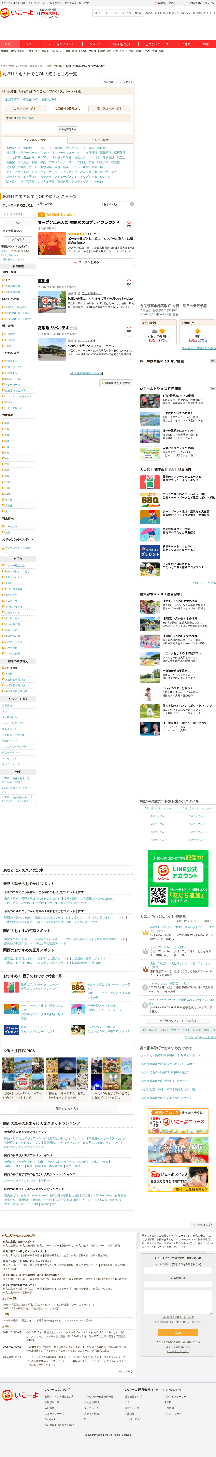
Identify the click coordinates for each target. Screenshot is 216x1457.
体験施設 (108, 157)
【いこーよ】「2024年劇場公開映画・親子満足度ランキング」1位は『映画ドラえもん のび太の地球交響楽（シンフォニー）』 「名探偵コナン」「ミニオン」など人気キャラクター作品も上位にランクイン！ (76, 1361)
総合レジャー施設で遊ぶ (19, 1161)
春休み (149, 13)
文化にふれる (99, 1161)
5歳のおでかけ (197, 824)
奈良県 (197, 1029)
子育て (186, 44)
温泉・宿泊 (73, 1166)
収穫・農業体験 (36, 1166)
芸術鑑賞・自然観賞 (13, 734)
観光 (114, 171)
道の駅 (104, 171)
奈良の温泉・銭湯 (13, 1288)
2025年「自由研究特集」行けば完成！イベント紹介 (17, 799)
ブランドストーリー (175, 1396)
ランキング (94, 44)
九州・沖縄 (151, 51)
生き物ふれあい (10, 717)
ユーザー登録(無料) (190, 3)
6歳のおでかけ (159, 832)
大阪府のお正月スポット (87, 958)
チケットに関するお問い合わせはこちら (178, 1342)
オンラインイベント (61, 44)
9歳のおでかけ (197, 840)
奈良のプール (98, 1245)
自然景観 (91, 152)
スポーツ (7, 711)
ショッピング (68, 171)
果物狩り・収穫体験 (113, 152)
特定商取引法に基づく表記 (59, 1425)
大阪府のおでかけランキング (22, 1142)
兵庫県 (186, 1029)
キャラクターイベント (14, 764)
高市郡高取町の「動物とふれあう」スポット (169, 1063)
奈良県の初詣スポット (18, 943)
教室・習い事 (88, 171)
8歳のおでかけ (159, 840)
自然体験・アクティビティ (74, 181)
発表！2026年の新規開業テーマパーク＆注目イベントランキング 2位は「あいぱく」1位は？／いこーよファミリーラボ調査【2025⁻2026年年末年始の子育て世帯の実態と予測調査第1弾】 (76, 1336)
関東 (31, 51)
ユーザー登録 (10, 1320)
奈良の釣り (67, 1245)
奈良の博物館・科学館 (81, 1279)
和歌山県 (209, 1029)
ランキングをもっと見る (200, 1037)
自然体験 (7, 705)
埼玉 (58, 51)
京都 (115, 51)
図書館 (22, 167)
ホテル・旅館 (80, 167)
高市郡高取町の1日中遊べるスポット (164, 1080)
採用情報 (129, 1413)
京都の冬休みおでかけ (80, 917)
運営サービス (132, 1408)
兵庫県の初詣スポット (111, 939)
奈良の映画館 (59, 1279)
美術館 (10, 162)
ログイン (209, 3)
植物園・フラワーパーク (22, 152)
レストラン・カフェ (44, 171)
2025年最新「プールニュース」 (17, 790)
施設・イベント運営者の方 (59, 1396)
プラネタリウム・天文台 (22, 176)
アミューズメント (66, 176)
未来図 (168, 1402)
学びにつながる (79, 1161)
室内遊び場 (13, 147)
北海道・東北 (8, 51)
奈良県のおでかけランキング (101, 1142)
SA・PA (105, 176)
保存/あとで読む (165, 3)
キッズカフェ (88, 176)
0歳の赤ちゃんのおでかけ (159, 808)
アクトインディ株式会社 (166, 1390)
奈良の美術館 (103, 1279)
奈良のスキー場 (33, 1288)
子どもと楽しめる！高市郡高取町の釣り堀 (168, 1089)
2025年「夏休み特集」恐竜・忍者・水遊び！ (16, 780)
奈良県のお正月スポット (53, 962)
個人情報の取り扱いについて (178, 1317)
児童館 (10, 167)
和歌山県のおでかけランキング (24, 1147)
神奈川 (45, 51)
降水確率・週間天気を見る (199, 348)
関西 (102, 51)
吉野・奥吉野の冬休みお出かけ (66, 902)
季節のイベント (10, 740)
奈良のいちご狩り (103, 1288)
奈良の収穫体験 (79, 1255)
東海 (68, 51)
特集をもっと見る (204, 582)
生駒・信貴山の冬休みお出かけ (24, 902)
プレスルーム (91, 1408)
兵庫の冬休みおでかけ (18, 921)
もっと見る (124, 1371)
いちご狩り (13, 157)
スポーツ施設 (77, 162)
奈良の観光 (114, 1245)
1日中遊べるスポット (204, 13)
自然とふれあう (14, 1166)
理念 (127, 1402)
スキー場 (97, 167)
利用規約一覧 (52, 1402)
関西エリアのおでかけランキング (25, 1138)
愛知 (74, 51)
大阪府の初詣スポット (80, 939)
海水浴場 (46, 167)
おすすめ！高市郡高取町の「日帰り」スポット (171, 1055)
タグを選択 (18, 239)
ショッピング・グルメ (14, 723)
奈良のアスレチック (87, 1265)
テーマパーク (43, 147)
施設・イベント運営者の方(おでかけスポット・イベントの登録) (57, 1320)
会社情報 (169, 1408)
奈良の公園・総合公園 (112, 1265)
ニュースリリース (54, 1413)
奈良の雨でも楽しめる (15, 1279)
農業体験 (29, 157)
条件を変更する (67, 129)
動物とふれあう (181, 13)
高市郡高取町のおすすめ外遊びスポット (166, 1097)
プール (33, 167)
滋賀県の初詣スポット (18, 939)
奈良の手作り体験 (32, 1255)
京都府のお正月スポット (53, 958)
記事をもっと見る (67, 1108)
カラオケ (46, 176)
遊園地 (27, 147)
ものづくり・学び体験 (14, 746)
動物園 (59, 147)
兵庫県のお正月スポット (19, 962)
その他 (98, 181)
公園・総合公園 (99, 162)
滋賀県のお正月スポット (19, 958)
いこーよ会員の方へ (178, 1351)
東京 (37, 51)
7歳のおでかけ (197, 832)
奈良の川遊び (10, 1269)
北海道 (20, 51)
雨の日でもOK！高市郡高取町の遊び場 (165, 1072)
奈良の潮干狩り (82, 1288)
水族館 (101, 147)
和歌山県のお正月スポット (89, 962)
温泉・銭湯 (62, 167)
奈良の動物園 (27, 1245)
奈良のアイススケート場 (57, 1288)
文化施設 (23, 162)
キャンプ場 (47, 152)
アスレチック (57, 162)
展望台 (121, 157)
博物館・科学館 (62, 157)
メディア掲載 (91, 1413)
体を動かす (56, 1166)
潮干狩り (43, 157)
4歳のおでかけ (159, 824)
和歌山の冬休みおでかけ (81, 921)
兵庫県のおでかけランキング (62, 1142)
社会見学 (80, 157)
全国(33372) (12, 99)
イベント (30, 44)
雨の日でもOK (163, 13)
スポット (10, 44)
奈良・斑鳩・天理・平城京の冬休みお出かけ (32, 898)
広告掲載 (49, 1408)
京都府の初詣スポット (49, 939)
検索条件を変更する (116, 383)
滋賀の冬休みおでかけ (49, 917)
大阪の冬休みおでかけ (111, 917)
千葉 (52, 51)
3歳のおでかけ (197, 816)
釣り (80, 152)
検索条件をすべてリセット (118, 81)
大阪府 (175, 1029)
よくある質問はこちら (178, 1346)
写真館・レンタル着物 (40, 181)
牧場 (91, 147)
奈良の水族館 (120, 1279)
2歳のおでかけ (159, 816)
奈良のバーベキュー (48, 1245)
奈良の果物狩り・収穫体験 (17, 1292)
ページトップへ (203, 1224)
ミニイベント (9, 758)
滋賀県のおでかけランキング (67, 1138)
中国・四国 (135, 51)
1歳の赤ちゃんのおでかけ (197, 808)
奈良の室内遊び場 (39, 1279)
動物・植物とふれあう (52, 1161)
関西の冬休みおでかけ (18, 917)
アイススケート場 (17, 171)
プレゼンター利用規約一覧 (98, 1396)
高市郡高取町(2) (25, 118)
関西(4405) (31, 99)
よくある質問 (91, 1402)
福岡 (161, 51)
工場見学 (94, 157)
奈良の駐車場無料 (64, 1265)
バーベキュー (65, 152)
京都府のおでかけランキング (107, 1138)
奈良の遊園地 (10, 1245)
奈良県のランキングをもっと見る (178, 1020)
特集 (206, 44)
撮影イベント (9, 729)
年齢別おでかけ (122, 44)
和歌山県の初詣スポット (50, 943)
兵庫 (121, 51)
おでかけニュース (157, 44)
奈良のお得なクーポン (15, 1265)
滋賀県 (153, 1029)
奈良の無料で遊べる (41, 1265)
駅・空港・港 (14, 181)
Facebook (50, 1419)
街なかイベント (10, 752)
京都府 (164, 1029)
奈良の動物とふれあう (56, 1255)
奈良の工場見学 (11, 1255)
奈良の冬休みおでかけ (49, 921)
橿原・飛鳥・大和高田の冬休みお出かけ (89, 898)
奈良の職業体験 (99, 1255)
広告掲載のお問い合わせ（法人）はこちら (178, 1321)
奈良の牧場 (82, 1245)
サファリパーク (76, 147)
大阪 (109, 51)
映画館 (115, 162)
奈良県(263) (49, 99)
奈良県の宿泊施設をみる (86, 373)
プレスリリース (172, 1413)
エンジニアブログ (134, 1419)
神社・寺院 (39, 162)
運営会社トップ (133, 1396)
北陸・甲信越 (88, 51)
